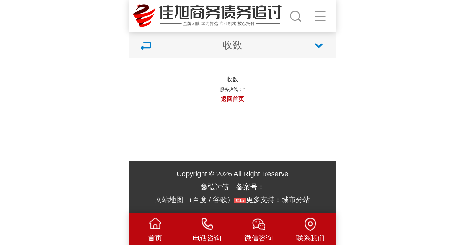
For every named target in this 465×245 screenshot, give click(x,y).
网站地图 (169, 200)
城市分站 (296, 200)
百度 (199, 200)
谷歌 (220, 200)
